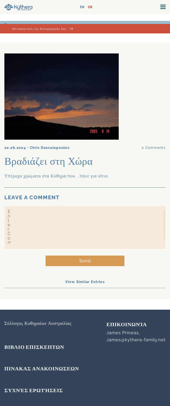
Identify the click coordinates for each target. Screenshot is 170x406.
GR (90, 7)
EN (82, 7)
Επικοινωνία (126, 324)
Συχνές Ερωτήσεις (33, 390)
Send (85, 260)
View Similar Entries (85, 282)
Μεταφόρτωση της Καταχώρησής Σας (42, 29)
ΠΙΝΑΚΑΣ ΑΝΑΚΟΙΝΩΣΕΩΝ (41, 369)
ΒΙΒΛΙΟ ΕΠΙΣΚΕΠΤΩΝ (34, 347)
